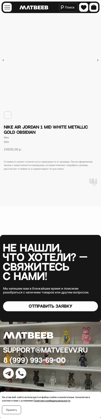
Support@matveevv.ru (45, 350)
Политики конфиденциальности (52, 400)
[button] (50, 306)
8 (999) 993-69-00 (34, 360)
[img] (7, 7)
